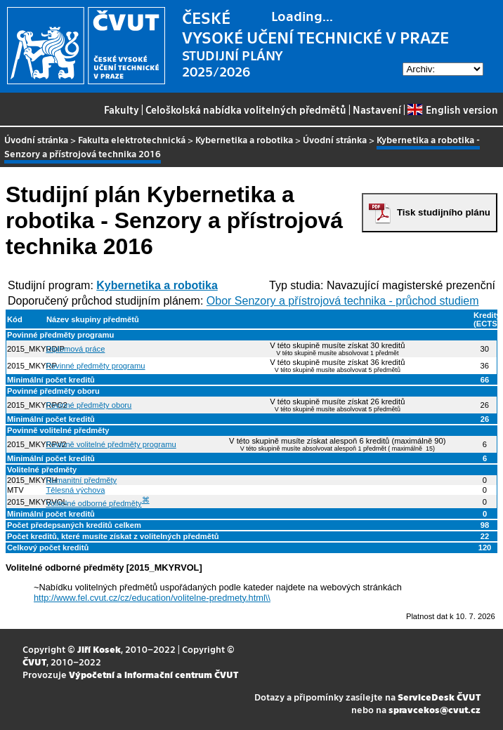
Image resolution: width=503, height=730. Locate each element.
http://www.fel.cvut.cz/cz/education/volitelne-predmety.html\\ (152, 597)
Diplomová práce (75, 349)
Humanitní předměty (81, 480)
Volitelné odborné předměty (93, 503)
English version (452, 109)
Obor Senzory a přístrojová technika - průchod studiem (343, 301)
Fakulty (121, 109)
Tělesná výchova (75, 490)
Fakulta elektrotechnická (131, 139)
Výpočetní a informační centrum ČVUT (153, 674)
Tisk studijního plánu (443, 212)
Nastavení (377, 109)
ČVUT (34, 661)
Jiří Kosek (99, 649)
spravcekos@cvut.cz (434, 709)
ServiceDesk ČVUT (439, 696)
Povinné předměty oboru (88, 405)
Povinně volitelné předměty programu (111, 444)
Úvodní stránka (36, 139)
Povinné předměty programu (95, 365)
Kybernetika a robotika (244, 139)
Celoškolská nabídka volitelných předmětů (245, 109)
